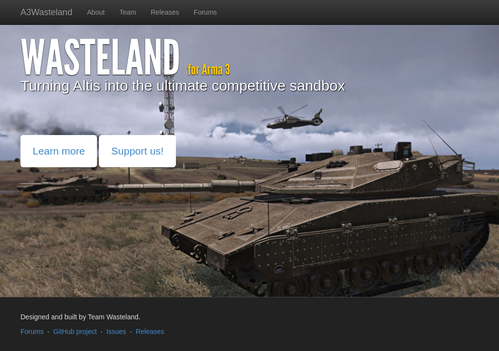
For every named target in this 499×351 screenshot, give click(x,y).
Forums (205, 12)
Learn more (59, 150)
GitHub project (74, 331)
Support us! (137, 150)
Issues (116, 331)
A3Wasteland (46, 12)
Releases (165, 12)
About (96, 12)
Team (127, 12)
